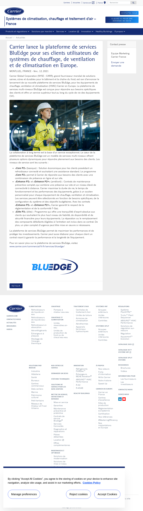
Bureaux (35, 380)
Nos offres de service (57, 367)
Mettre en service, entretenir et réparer (59, 396)
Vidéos (9, 329)
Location (74, 31)
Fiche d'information (104, 373)
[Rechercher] (119, 2)
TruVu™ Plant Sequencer (127, 316)
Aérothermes (82, 324)
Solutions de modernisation (60, 457)
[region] (64, 487)
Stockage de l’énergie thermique (37, 341)
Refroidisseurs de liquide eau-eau (38, 319)
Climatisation (35, 306)
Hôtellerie (35, 374)
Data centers (37, 389)
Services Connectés (58, 425)
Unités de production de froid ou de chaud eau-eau (61, 333)
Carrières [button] (67, 3)
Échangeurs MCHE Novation (84, 375)
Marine (34, 392)
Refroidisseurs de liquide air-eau (38, 312)
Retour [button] (16, 286)
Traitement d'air (81, 306)
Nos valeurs (103, 369)
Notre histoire (104, 380)
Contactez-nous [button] (129, 13)
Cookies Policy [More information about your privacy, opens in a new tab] (92, 482)
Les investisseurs (127, 383)
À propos (100, 366)
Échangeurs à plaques (37, 334)
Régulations (123, 306)
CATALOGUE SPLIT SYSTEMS (125, 359)
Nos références (105, 417)
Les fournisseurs (128, 379)
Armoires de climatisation (82, 319)
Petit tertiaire (37, 400)
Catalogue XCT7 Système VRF (125, 351)
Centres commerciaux (37, 384)
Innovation (79, 366)
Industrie (35, 371)
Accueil (9, 37)
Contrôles (102, 320)
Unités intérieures (103, 316)
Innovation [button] (86, 31)
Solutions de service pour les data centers (58, 387)
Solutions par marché (35, 367)
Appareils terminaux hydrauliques (82, 329)
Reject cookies (78, 494)
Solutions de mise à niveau (60, 462)
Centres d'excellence (104, 398)
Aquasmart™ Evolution (127, 337)
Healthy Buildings (104, 31)
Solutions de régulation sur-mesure (127, 328)
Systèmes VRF (102, 306)
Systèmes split (102, 326)
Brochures (11, 326)
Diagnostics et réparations (60, 430)
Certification (104, 413)
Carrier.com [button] (89, 2)
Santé (34, 377)
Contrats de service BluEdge (59, 418)
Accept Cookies (107, 494)
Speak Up (102, 383)
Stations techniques (60, 379)
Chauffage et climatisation (57, 318)
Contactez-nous (14, 319)
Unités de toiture (84, 315)
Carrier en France (103, 393)
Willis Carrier (104, 377)
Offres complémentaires (61, 444)
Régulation (126, 333)
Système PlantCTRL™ (126, 311)
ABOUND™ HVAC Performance (128, 321)
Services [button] (60, 31)
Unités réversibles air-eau (61, 325)
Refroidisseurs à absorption (38, 326)
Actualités (11, 323)
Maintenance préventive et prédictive (60, 410)
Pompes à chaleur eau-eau (61, 311)
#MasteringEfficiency (106, 420)
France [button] (102, 3)
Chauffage (55, 306)
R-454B (79, 388)
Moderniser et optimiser (57, 452)
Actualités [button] (76, 3)
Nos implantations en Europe (104, 425)
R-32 (78, 385)
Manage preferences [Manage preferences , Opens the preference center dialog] (24, 494)
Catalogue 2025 (126, 344)
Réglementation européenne (105, 409)
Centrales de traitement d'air (83, 311)
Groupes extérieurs (103, 311)
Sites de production (103, 404)
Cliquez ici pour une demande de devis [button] (122, 20)
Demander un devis (59, 373)
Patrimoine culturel (36, 396)
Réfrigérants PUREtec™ (81, 370)
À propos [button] (119, 31)
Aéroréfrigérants (39, 330)
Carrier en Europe (104, 389)
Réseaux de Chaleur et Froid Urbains (39, 405)
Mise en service (61, 402)
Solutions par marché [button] (42, 31)
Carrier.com (12, 316)
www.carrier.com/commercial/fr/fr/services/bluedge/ (37, 246)
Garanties (58, 405)
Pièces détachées (58, 435)
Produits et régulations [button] (16, 31)
